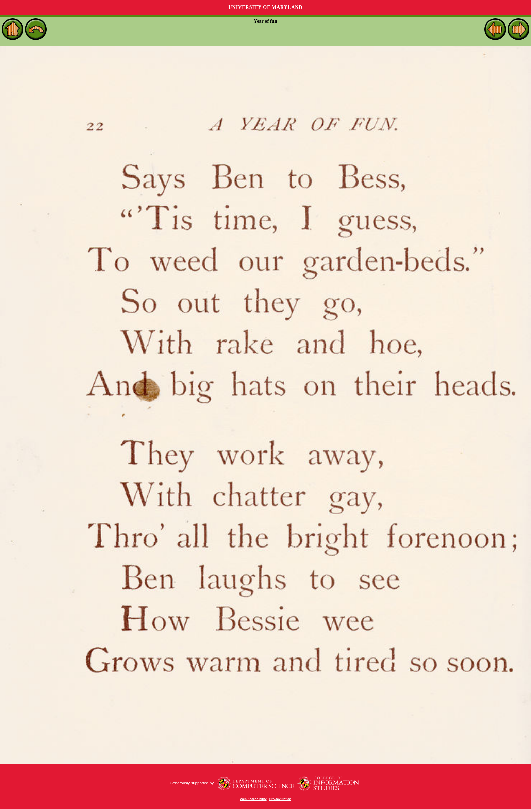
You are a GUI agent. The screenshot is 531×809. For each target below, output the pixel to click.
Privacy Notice (280, 799)
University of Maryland (265, 7)
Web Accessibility (253, 799)
